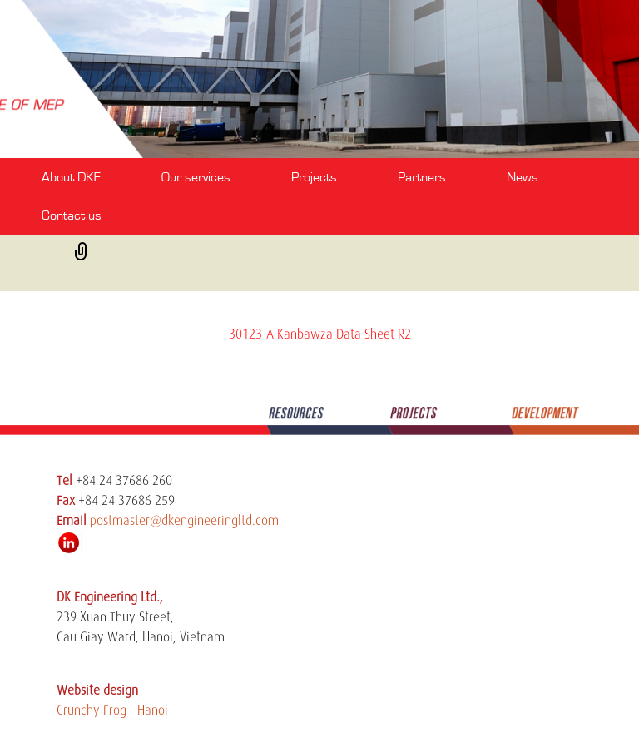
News (522, 177)
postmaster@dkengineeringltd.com (184, 520)
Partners (422, 177)
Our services (195, 177)
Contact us (72, 215)
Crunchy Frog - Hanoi (112, 710)
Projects (314, 177)
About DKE (71, 177)
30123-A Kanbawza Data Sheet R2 (320, 334)
